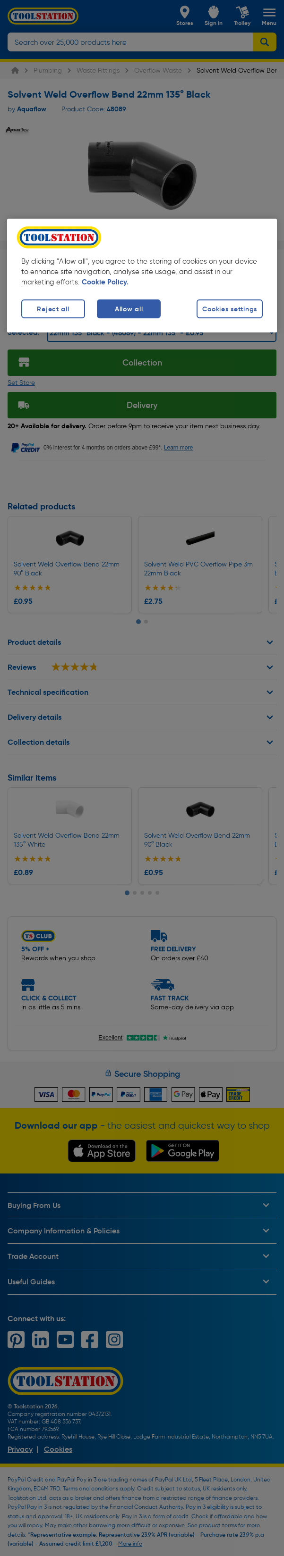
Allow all (129, 308)
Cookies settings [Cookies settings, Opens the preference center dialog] (229, 308)
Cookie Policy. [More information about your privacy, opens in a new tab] (105, 281)
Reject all (53, 308)
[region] (142, 276)
